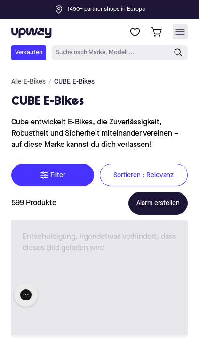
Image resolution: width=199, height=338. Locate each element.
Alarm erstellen (158, 203)
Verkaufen (28, 52)
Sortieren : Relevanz (144, 175)
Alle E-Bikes (28, 81)
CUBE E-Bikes (74, 81)
